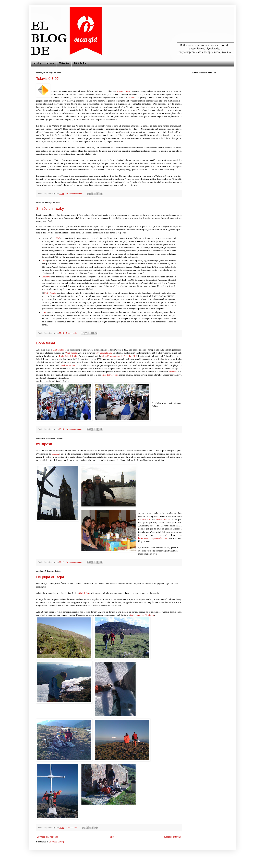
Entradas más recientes (47, 837)
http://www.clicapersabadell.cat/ (152, 538)
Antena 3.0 (132, 97)
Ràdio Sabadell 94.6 (68, 356)
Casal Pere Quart (68, 365)
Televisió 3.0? (47, 78)
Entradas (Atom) (56, 842)
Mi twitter (64, 63)
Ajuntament (144, 519)
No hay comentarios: (74, 194)
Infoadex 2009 (123, 91)
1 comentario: (72, 333)
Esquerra (46, 276)
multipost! (44, 444)
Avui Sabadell (72, 353)
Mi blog (37, 63)
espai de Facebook (109, 375)
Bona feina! (45, 343)
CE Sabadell (58, 349)
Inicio (111, 837)
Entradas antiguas (172, 837)
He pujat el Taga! (50, 577)
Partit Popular (50, 293)
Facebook (172, 371)
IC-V (44, 312)
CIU (44, 260)
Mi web (50, 63)
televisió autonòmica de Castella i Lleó (119, 356)
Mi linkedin (80, 63)
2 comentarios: (72, 828)
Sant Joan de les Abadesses (142, 615)
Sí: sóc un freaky (50, 208)
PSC (58, 238)
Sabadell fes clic (163, 519)
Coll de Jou (84, 593)
